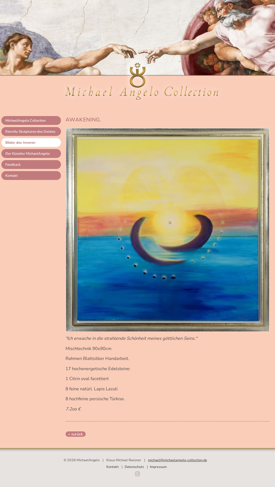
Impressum (158, 466)
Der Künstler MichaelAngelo (27, 153)
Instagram (137, 473)
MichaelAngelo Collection (25, 120)
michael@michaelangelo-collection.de (177, 460)
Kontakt (11, 175)
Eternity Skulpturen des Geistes (30, 131)
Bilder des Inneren (20, 142)
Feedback (13, 164)
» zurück (75, 434)
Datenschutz (134, 466)
